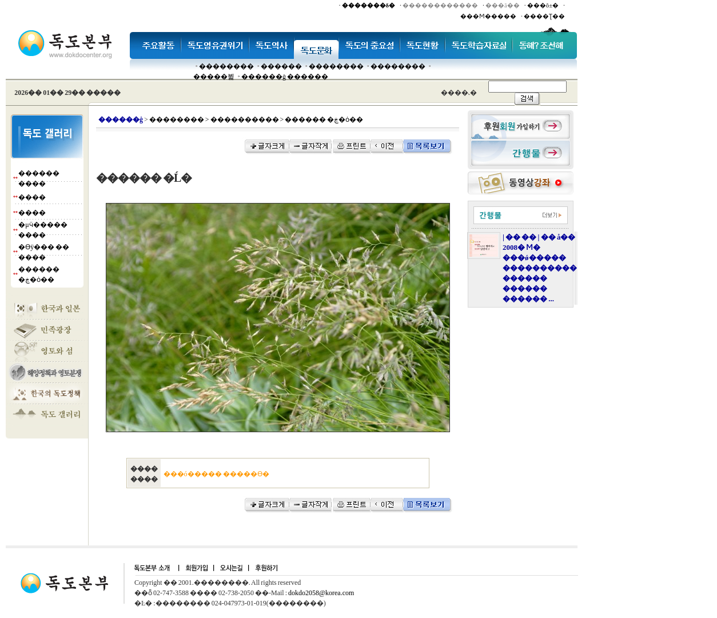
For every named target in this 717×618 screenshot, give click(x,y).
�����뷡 (213, 77)
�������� (226, 66)
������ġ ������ (284, 77)
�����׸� (281, 66)
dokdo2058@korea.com (321, 593)
